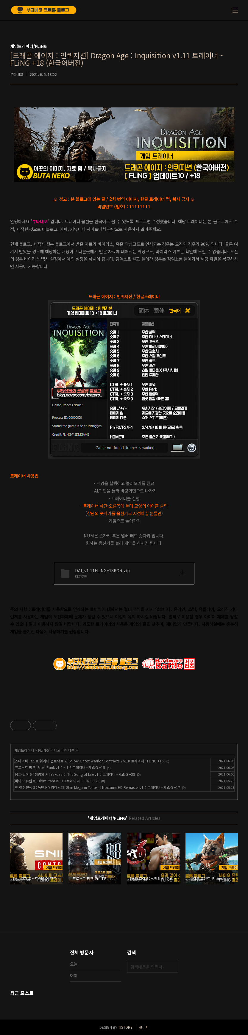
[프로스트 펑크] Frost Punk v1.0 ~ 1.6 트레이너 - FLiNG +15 (59, 767)
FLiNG (43, 750)
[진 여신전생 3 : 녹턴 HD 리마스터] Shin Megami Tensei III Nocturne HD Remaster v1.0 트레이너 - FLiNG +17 (97, 787)
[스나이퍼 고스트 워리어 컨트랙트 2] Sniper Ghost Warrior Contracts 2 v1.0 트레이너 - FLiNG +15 (89, 760)
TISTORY (125, 1027)
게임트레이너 (24, 750)
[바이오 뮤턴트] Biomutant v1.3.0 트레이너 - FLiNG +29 (56, 780)
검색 (172, 967)
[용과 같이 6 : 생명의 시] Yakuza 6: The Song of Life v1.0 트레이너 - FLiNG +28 (74, 774)
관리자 (144, 1027)
